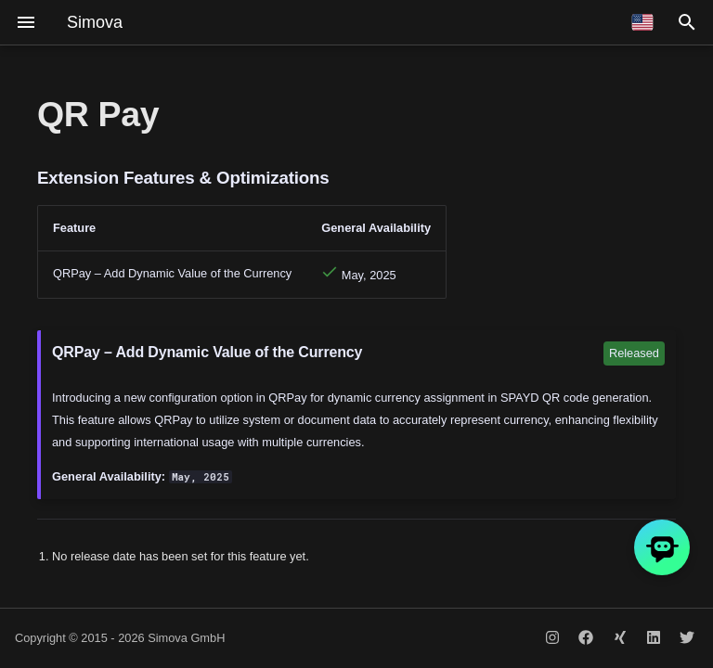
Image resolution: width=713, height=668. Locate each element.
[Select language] (642, 22)
